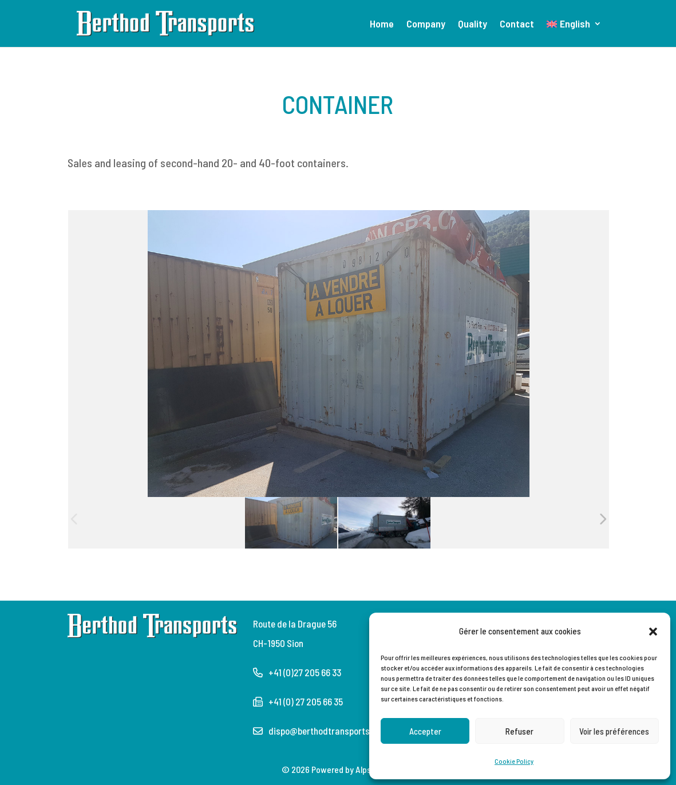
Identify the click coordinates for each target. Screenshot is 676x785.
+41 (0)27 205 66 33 (304, 672)
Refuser (519, 731)
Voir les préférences (614, 731)
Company (425, 24)
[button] (653, 631)
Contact (517, 24)
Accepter (425, 731)
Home (382, 24)
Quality (472, 24)
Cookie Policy (514, 761)
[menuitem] (574, 33)
